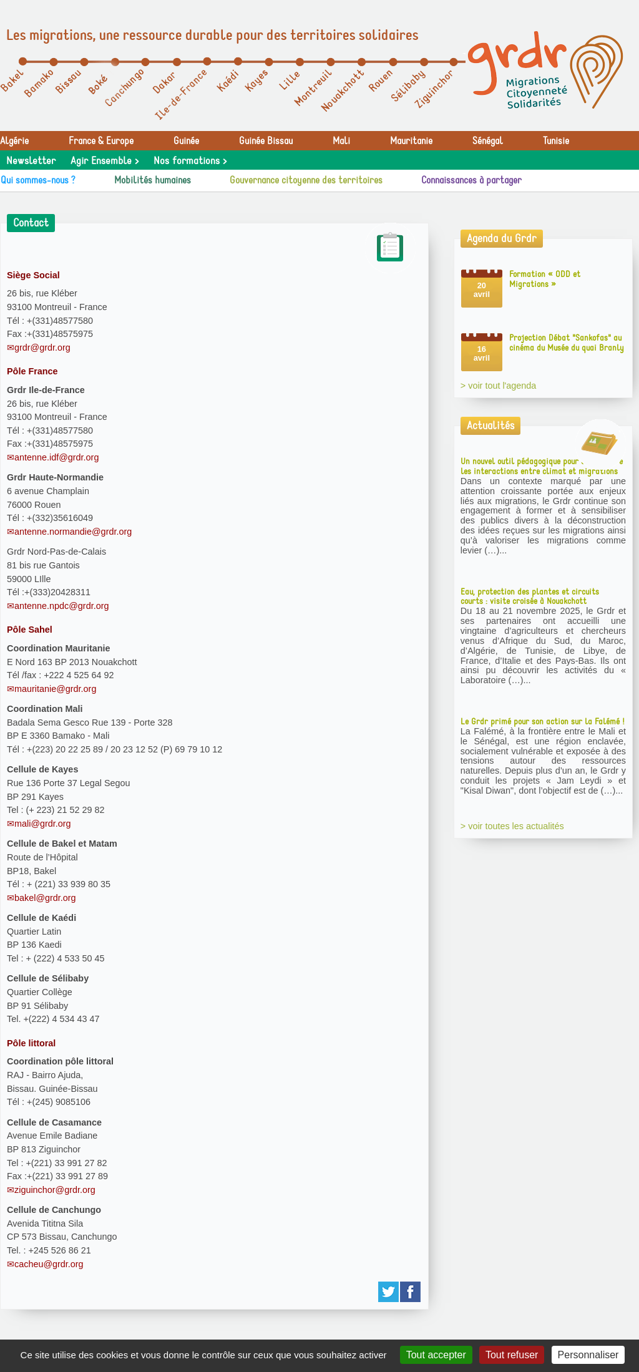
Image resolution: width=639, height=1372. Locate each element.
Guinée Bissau (266, 141)
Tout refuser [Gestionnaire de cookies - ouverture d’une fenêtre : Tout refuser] (511, 1355)
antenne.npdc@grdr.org (61, 606)
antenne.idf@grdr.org (56, 457)
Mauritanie (411, 141)
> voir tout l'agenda (499, 386)
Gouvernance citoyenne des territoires (306, 180)
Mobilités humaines (152, 180)
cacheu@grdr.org (49, 1264)
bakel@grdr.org (45, 898)
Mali (341, 141)
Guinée (186, 141)
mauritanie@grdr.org (55, 689)
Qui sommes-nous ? (38, 180)
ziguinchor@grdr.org (54, 1190)
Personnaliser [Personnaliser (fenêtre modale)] (588, 1355)
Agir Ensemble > (105, 161)
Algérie (14, 141)
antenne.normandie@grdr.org (73, 532)
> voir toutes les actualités (512, 826)
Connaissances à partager (471, 180)
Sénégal (487, 141)
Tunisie (556, 141)
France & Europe (101, 141)
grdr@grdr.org (42, 348)
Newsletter (31, 161)
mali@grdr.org (42, 824)
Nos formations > (190, 161)
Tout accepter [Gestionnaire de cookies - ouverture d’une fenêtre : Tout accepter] (436, 1355)
